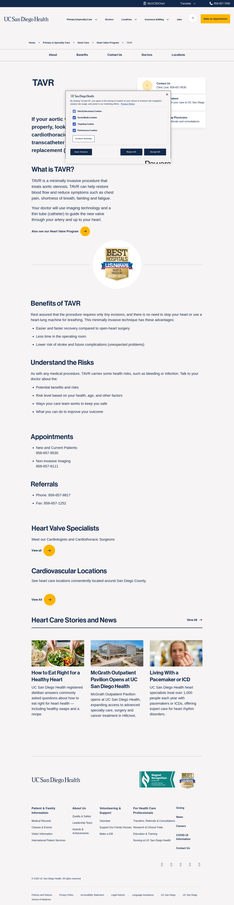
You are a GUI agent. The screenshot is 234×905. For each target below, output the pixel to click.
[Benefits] (82, 55)
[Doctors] (147, 55)
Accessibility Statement (93, 895)
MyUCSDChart (154, 3)
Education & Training (145, 833)
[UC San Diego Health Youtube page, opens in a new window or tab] (190, 864)
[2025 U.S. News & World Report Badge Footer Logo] (188, 780)
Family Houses (40, 846)
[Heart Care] (83, 42)
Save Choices (81, 152)
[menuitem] (82, 19)
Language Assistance (143, 895)
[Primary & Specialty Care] (82, 19)
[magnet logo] (159, 780)
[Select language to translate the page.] (185, 3)
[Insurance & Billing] (157, 19)
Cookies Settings (83, 139)
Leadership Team (82, 822)
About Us (79, 808)
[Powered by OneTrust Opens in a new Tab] (157, 161)
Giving (180, 808)
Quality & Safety (81, 816)
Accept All (155, 152)
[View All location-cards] (117, 599)
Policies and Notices (42, 895)
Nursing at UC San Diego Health (152, 840)
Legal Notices (118, 895)
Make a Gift (106, 833)
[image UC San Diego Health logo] (34, 19)
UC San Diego (168, 895)
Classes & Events (42, 827)
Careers (181, 826)
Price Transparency (83, 839)
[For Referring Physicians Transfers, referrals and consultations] (171, 119)
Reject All (131, 152)
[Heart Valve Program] (108, 42)
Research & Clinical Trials (148, 827)
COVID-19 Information (183, 837)
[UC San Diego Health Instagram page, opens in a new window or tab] (171, 864)
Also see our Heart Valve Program (55, 231)
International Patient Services (48, 840)
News (179, 817)
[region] (118, 127)
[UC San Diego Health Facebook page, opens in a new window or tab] (181, 864)
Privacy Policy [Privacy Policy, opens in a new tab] (128, 104)
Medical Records (41, 820)
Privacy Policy (66, 895)
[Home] (32, 42)
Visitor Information (42, 833)
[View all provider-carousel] (117, 550)
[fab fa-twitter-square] (199, 864)
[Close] (167, 94)
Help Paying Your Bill (84, 846)
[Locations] (129, 19)
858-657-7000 (219, 3)
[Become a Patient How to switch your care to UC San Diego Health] (171, 102)
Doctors (109, 19)
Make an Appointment (215, 19)
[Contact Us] (115, 55)
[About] (53, 55)
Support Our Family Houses (116, 827)
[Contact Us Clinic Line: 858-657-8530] (171, 85)
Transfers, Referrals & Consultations (154, 820)
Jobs (179, 19)
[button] (193, 18)
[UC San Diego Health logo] (57, 780)
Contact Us (183, 848)
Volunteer (105, 820)
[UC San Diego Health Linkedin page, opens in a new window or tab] (162, 864)
